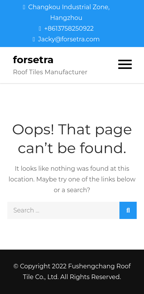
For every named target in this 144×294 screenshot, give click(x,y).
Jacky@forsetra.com (66, 39)
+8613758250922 (66, 28)
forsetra (33, 60)
